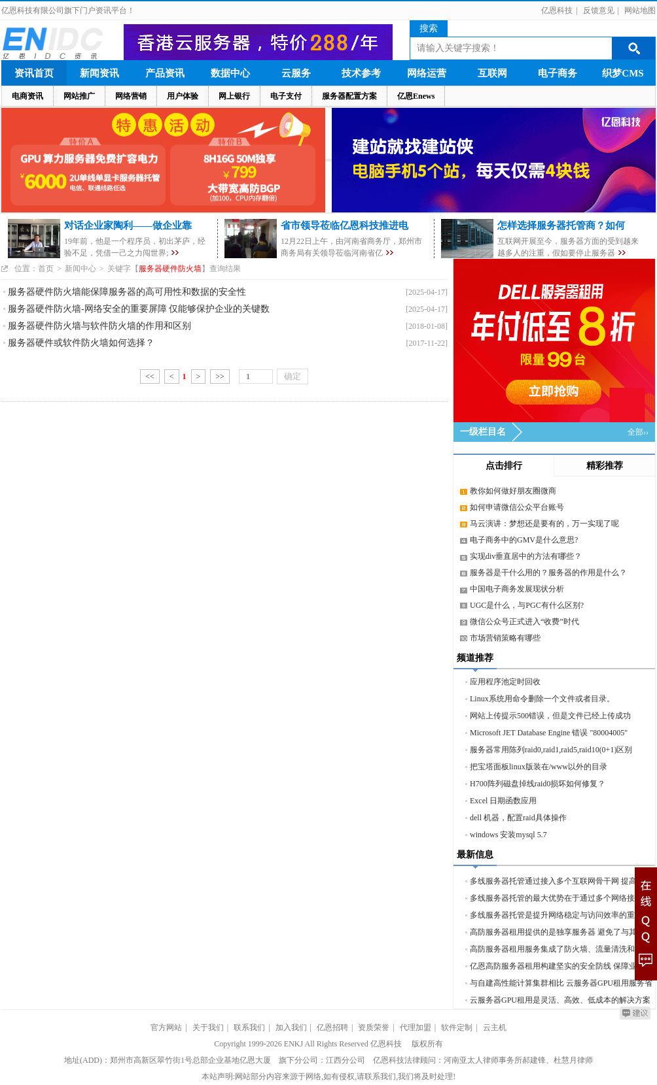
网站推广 (79, 96)
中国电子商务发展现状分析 (517, 588)
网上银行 (234, 96)
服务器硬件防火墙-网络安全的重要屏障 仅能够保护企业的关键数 (139, 309)
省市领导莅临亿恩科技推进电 (344, 225)
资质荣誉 (373, 1027)
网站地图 (640, 10)
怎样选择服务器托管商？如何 (561, 225)
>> (219, 376)
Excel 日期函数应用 (503, 800)
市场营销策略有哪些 (505, 638)
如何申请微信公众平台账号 (517, 507)
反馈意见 (598, 10)
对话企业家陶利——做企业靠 (128, 225)
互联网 (492, 73)
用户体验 (182, 96)
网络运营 (426, 73)
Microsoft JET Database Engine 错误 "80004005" (549, 732)
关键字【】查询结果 (174, 268)
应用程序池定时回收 (505, 681)
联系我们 (249, 1027)
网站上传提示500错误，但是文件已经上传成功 (550, 715)
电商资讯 (27, 96)
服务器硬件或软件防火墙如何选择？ (81, 343)
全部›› (638, 432)
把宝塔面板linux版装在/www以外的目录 (538, 766)
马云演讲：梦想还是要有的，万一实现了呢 (544, 523)
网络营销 (131, 96)
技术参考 (361, 73)
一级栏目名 (483, 432)
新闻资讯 (99, 73)
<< (149, 376)
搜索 (428, 28)
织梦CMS (622, 73)
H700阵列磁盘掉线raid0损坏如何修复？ (537, 783)
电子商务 (557, 73)
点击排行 (504, 466)
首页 (46, 268)
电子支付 (286, 96)
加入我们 (291, 1027)
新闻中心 (80, 268)
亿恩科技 (557, 10)
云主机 (494, 1027)
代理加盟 (415, 1027)
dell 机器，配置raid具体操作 (518, 817)
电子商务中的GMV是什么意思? (524, 539)
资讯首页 (34, 73)
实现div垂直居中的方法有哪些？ (526, 556)
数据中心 (230, 73)
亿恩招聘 (332, 1027)
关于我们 (208, 1027)
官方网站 (166, 1027)
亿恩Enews (416, 96)
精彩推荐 (604, 466)
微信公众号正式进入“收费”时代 (524, 621)
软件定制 (456, 1027)
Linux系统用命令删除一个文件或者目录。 (542, 698)
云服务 (296, 73)
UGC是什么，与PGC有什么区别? (527, 605)
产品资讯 (165, 73)
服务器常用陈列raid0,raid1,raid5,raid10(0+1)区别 (551, 749)
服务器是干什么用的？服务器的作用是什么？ (548, 572)
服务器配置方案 (349, 96)
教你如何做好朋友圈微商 (513, 490)
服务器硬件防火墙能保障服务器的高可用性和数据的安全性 (127, 292)
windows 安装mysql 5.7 (508, 834)
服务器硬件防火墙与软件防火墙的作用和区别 (99, 326)
